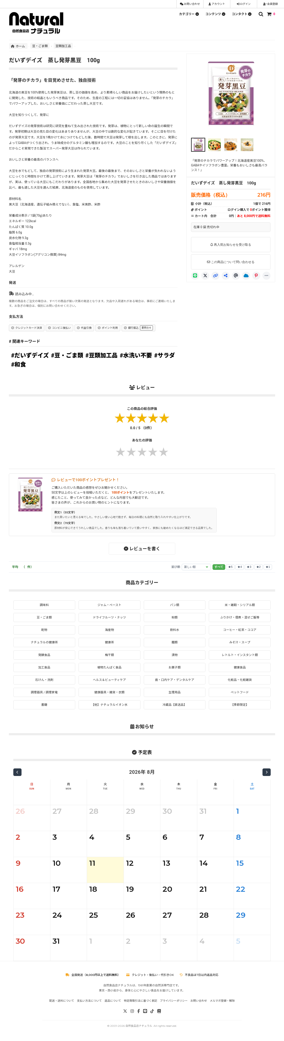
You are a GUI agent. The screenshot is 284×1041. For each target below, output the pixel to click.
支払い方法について (89, 1001)
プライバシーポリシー (174, 1001)
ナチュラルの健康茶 (44, 642)
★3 (249, 566)
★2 (258, 566)
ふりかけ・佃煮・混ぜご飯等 (240, 617)
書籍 (44, 705)
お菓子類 (174, 668)
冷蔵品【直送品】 (174, 705)
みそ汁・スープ (239, 642)
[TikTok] (152, 1012)
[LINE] (195, 276)
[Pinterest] (256, 276)
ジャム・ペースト (109, 605)
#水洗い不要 (136, 355)
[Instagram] (132, 1012)
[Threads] (236, 276)
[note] (159, 1012)
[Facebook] (138, 1012)
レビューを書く (142, 548)
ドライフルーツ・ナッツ (109, 617)
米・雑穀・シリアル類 (239, 605)
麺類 (175, 642)
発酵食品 (44, 655)
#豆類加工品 (101, 355)
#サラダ (164, 355)
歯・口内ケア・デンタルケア (174, 680)
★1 (268, 566)
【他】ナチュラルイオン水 (109, 705)
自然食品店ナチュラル (138, 1027)
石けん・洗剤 (44, 680)
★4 (239, 566)
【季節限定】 (240, 705)
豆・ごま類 (40, 46)
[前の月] (17, 773)
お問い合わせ (190, 4)
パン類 (174, 605)
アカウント (217, 4)
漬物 (175, 655)
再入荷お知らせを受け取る (230, 244)
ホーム (18, 46)
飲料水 (174, 630)
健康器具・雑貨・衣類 (109, 693)
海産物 (109, 630)
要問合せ (146, 327)
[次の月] (266, 773)
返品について (113, 1001)
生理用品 (174, 693)
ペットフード (240, 693)
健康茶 (109, 642)
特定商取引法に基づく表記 (140, 1001)
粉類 (175, 617)
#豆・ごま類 (67, 355)
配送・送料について (61, 1001)
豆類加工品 (63, 46)
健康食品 (240, 668)
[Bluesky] (246, 276)
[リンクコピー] (215, 276)
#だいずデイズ (30, 355)
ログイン (244, 4)
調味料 (44, 605)
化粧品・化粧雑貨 (239, 680)
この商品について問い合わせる (230, 262)
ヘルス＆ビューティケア (109, 680)
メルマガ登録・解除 (222, 1001)
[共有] (226, 276)
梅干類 (109, 655)
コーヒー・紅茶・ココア (240, 630)
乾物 (44, 630)
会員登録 (270, 4)
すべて (219, 566)
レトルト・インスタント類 (239, 655)
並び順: (176, 566)
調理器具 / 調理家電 (44, 693)
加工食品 (44, 668)
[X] (205, 276)
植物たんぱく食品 (109, 668)
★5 (230, 566)
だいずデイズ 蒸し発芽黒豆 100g (223, 183)
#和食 (18, 364)
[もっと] (266, 276)
